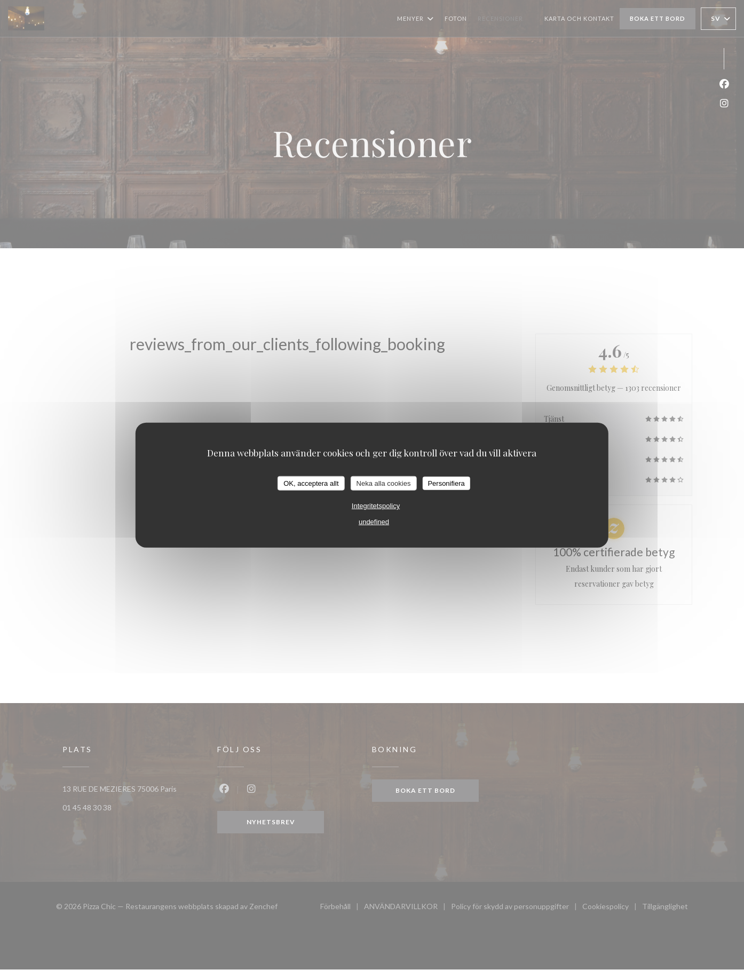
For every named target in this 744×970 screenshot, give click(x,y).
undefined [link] (374, 522)
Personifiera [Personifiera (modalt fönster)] (446, 483)
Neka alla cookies (384, 483)
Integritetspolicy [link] (376, 506)
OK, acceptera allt (310, 483)
